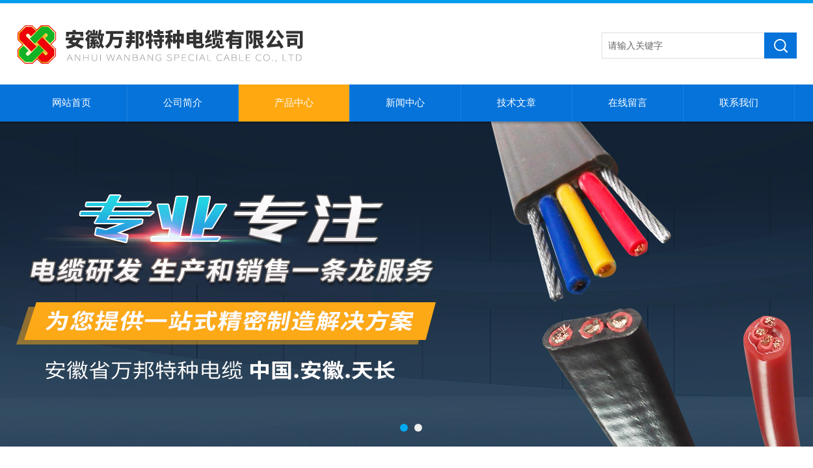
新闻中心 (405, 103)
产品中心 (293, 103)
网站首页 (71, 103)
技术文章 (516, 103)
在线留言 (627, 103)
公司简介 (182, 103)
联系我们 (738, 103)
